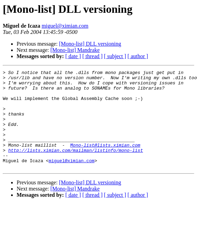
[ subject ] (115, 56)
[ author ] (138, 56)
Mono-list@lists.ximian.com (105, 160)
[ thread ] (92, 56)
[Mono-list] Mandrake (75, 50)
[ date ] (73, 56)
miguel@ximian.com (64, 26)
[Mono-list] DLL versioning (90, 44)
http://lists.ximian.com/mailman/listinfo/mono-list (75, 167)
